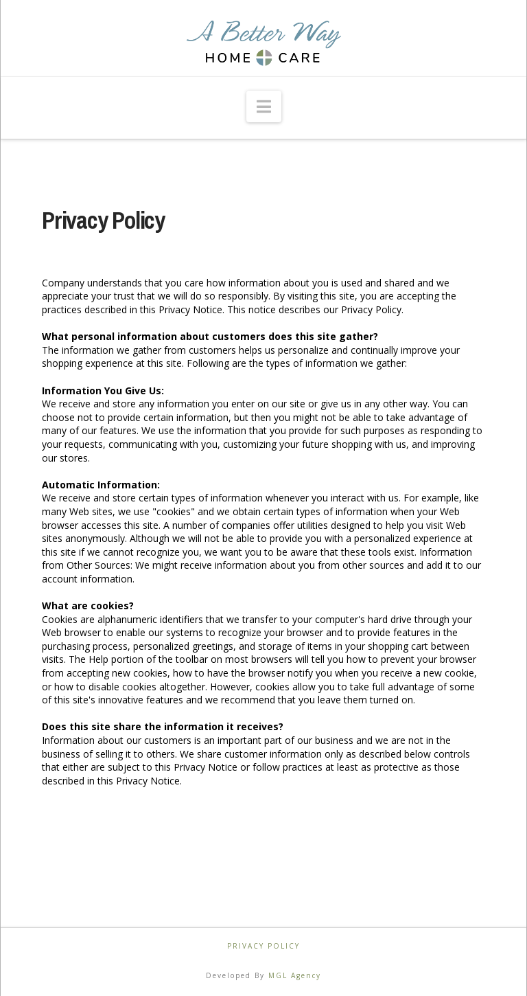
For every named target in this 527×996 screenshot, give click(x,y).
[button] (263, 106)
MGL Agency (294, 975)
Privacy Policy (263, 946)
